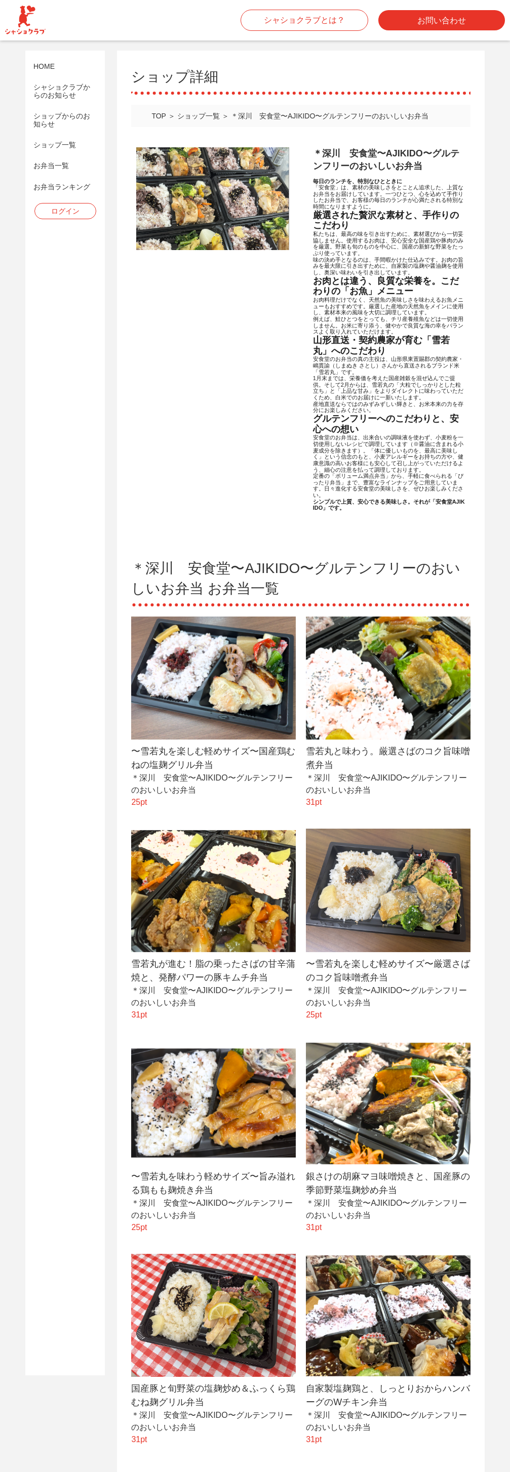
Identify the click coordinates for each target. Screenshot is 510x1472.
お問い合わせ (441, 20)
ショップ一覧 (54, 145)
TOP (158, 116)
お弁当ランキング (61, 187)
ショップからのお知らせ (61, 120)
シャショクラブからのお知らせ (61, 91)
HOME (44, 66)
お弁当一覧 (51, 166)
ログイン (65, 211)
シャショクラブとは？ (304, 20)
